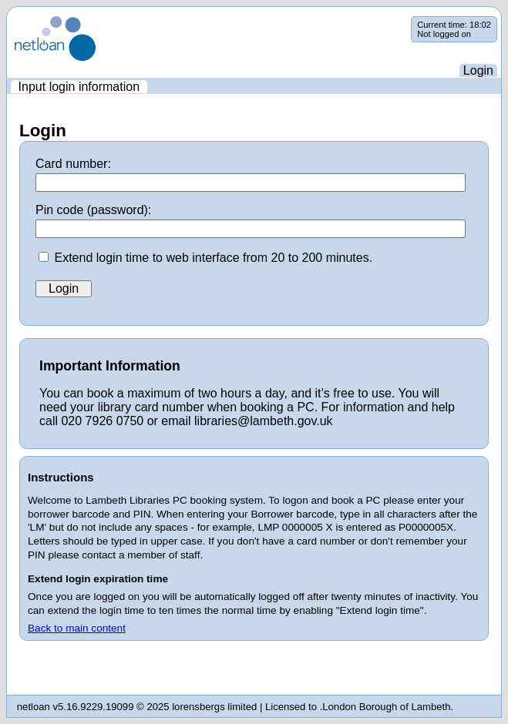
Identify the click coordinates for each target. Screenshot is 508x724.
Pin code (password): (93, 209)
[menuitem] (79, 86)
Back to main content (77, 628)
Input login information (79, 86)
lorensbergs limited (214, 706)
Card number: (73, 163)
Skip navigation (7, 16)
